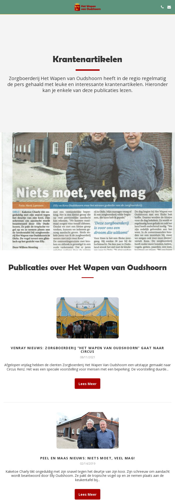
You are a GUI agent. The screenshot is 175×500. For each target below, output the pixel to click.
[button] (5, 7)
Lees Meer (87, 384)
